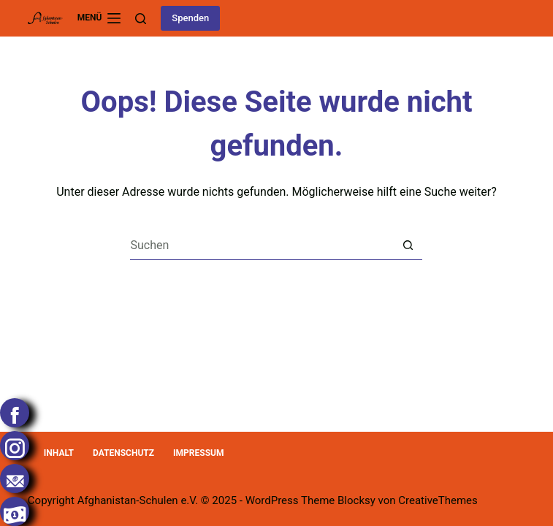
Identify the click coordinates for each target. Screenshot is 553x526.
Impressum (198, 453)
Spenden (190, 17)
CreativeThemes (438, 500)
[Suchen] (140, 18)
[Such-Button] (407, 245)
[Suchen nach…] (261, 245)
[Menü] (99, 18)
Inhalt (59, 453)
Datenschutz (123, 453)
